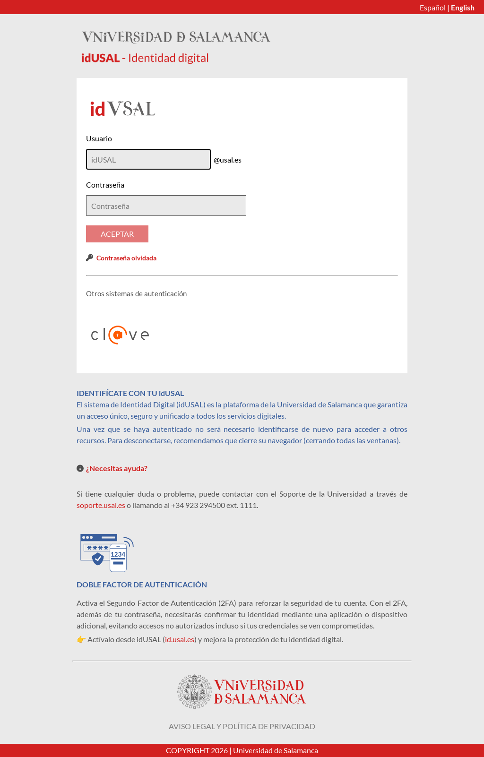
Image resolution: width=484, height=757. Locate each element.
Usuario (99, 138)
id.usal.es (179, 639)
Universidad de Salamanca (275, 750)
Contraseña (105, 184)
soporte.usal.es (101, 504)
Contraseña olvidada (126, 258)
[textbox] (166, 205)
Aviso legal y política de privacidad (242, 726)
